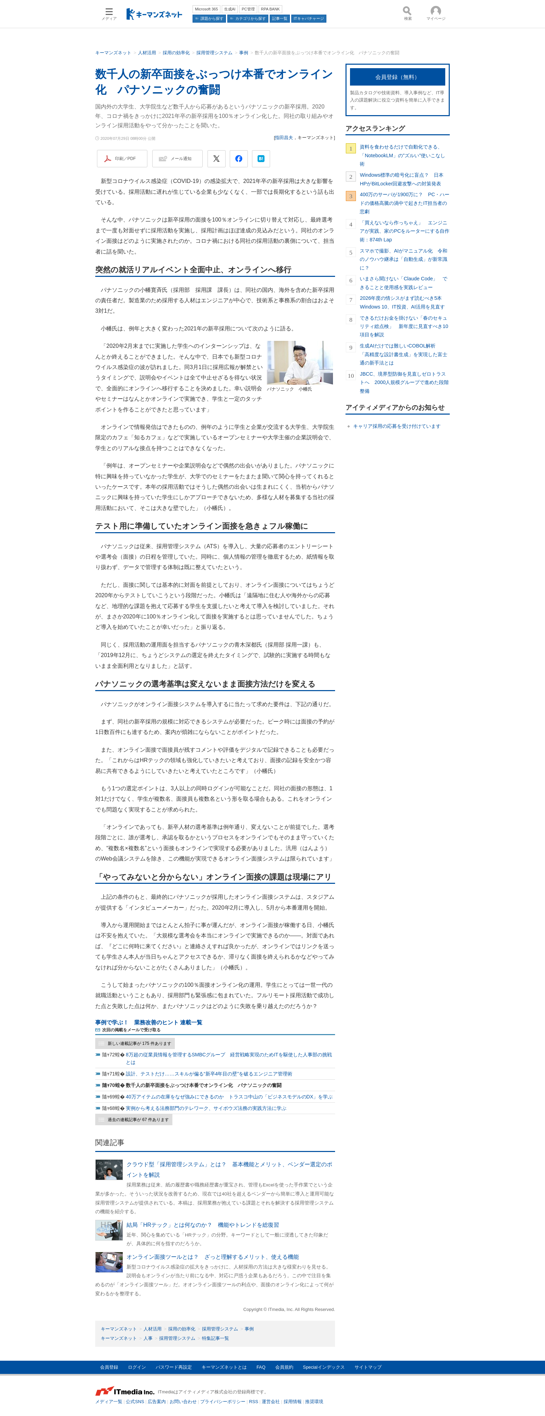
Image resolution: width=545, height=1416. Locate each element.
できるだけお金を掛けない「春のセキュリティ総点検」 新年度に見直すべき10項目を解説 (404, 326)
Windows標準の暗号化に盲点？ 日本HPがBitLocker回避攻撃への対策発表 (401, 179)
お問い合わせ (183, 1401)
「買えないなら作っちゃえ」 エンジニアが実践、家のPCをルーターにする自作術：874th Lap (404, 231)
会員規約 (284, 1367)
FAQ (261, 1367)
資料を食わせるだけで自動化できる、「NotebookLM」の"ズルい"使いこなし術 (402, 155)
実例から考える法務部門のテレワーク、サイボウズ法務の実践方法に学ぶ (206, 1108)
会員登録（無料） (397, 77)
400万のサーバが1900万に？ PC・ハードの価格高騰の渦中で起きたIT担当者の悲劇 (404, 203)
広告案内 (157, 1401)
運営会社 (271, 1401)
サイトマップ (368, 1367)
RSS (253, 1401)
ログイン (137, 1367)
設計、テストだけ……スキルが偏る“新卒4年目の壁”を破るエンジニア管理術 (209, 1074)
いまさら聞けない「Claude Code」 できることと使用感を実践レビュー (403, 283)
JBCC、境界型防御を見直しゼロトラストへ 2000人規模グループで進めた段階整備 (404, 382)
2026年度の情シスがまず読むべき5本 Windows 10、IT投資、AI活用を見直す (403, 302)
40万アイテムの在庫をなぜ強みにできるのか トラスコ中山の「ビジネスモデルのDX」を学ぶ (229, 1096)
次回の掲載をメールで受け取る (131, 1029)
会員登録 (109, 1367)
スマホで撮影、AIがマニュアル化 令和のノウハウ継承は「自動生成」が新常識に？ (403, 259)
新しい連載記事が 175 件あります (139, 1043)
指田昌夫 (284, 137)
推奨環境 (314, 1401)
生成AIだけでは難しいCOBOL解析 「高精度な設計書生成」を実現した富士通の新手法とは (403, 354)
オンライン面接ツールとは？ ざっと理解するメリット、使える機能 (213, 1257)
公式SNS (135, 1401)
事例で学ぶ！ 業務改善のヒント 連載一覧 (148, 1022)
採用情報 (293, 1401)
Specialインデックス (324, 1367)
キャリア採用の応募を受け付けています (397, 426)
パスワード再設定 (174, 1367)
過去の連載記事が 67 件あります (138, 1119)
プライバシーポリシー (222, 1401)
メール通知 (181, 158)
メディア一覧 (108, 1401)
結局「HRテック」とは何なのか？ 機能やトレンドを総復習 (203, 1225)
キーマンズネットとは (224, 1367)
